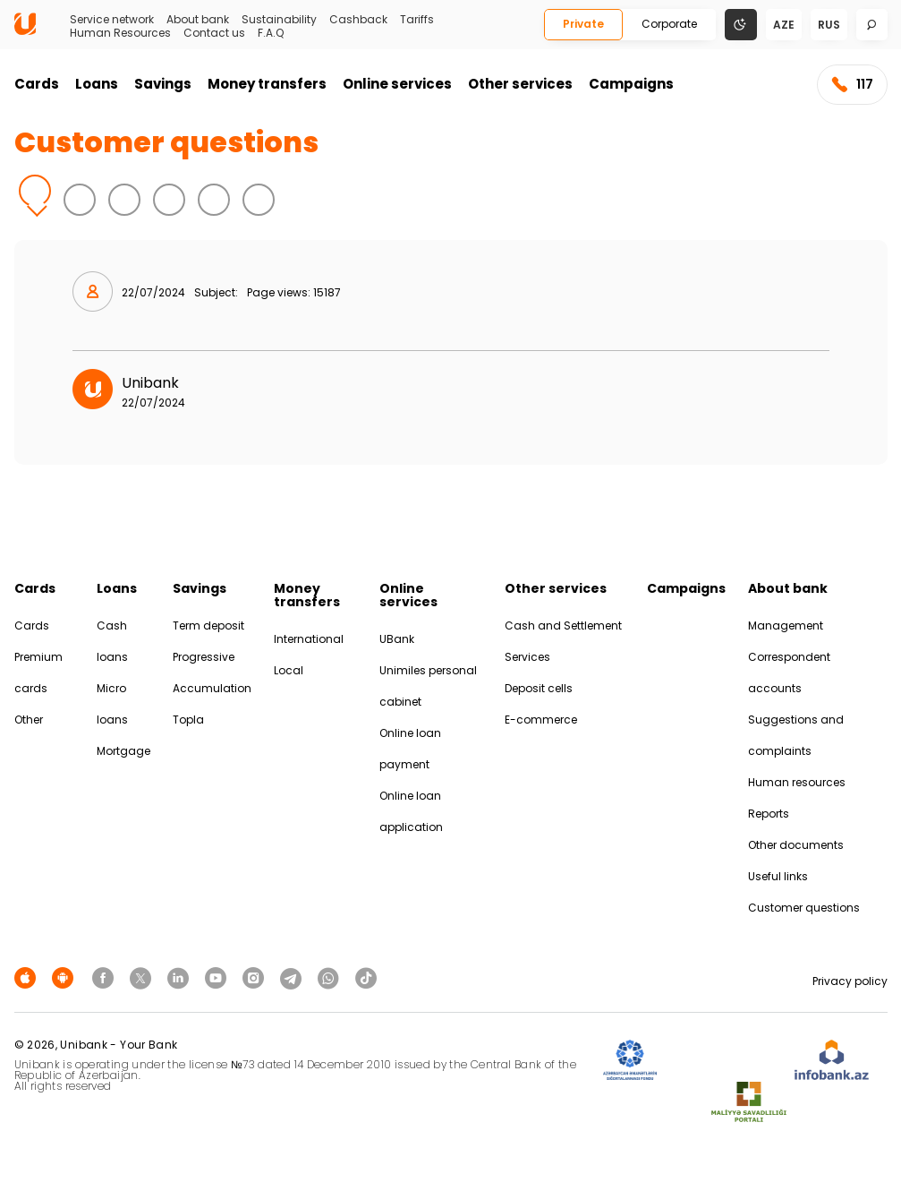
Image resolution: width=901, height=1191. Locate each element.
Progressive (203, 656)
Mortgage (123, 750)
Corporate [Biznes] (669, 23)
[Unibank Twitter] (143, 977)
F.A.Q (271, 33)
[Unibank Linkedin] (180, 977)
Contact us (214, 33)
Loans (96, 83)
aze (784, 24)
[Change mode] (741, 23)
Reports (768, 813)
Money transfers (267, 83)
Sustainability (279, 19)
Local (288, 670)
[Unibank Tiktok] (366, 977)
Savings (162, 83)
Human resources (797, 782)
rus (829, 24)
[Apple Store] (27, 977)
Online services (397, 83)
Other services (520, 83)
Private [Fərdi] (583, 23)
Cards (36, 83)
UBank (396, 639)
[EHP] (726, 1061)
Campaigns (631, 83)
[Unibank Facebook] (105, 977)
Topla (188, 719)
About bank (197, 19)
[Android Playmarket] (65, 977)
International (309, 639)
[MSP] (748, 1103)
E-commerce (541, 719)
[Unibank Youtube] (218, 977)
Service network (112, 19)
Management (785, 625)
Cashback (358, 19)
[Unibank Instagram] (255, 977)
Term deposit (208, 625)
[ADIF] (630, 1061)
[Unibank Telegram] (293, 977)
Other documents (796, 845)
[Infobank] (832, 1061)
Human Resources (120, 33)
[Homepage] (25, 30)
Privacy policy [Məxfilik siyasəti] (850, 981)
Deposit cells (539, 688)
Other (28, 719)
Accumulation (212, 688)
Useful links (778, 876)
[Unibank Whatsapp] (331, 977)
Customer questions (804, 907)
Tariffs (417, 19)
